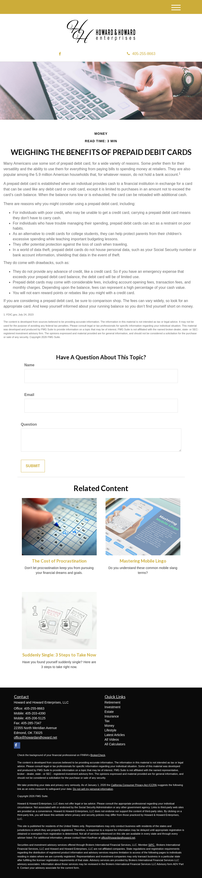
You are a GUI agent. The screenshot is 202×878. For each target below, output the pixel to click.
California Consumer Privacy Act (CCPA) (134, 785)
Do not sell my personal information (93, 789)
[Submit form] (33, 466)
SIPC (151, 844)
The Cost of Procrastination (59, 560)
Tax (107, 721)
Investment (112, 707)
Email (29, 395)
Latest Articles (115, 735)
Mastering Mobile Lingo (143, 560)
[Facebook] (60, 54)
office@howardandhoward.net (118, 837)
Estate (109, 712)
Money (109, 725)
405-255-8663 (141, 54)
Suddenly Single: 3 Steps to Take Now (59, 654)
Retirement (112, 702)
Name (29, 365)
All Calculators (115, 744)
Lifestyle (110, 730)
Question (29, 424)
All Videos (112, 739)
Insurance (112, 716)
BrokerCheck (97, 755)
